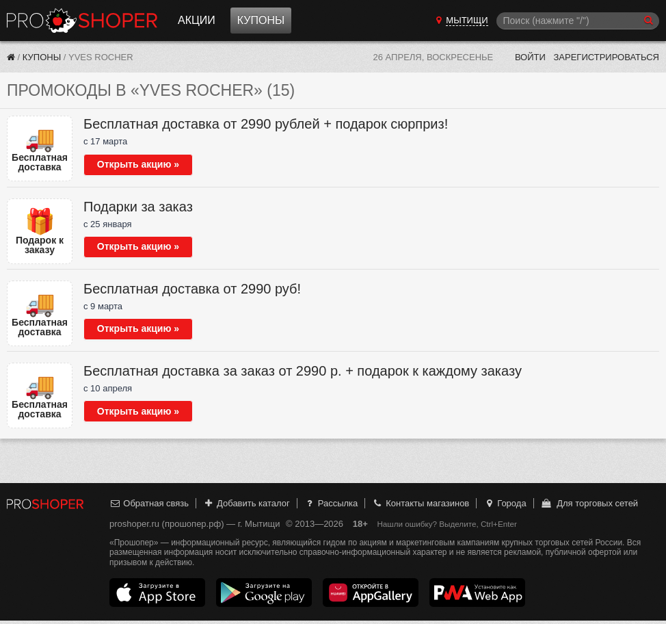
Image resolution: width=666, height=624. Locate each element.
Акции (196, 20)
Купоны (260, 20)
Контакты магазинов (420, 503)
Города (505, 503)
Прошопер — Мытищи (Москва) (82, 20)
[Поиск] (578, 20)
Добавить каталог (246, 503)
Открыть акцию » (138, 164)
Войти (530, 57)
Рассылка (331, 503)
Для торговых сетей (589, 503)
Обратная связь (149, 503)
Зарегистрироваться (606, 57)
